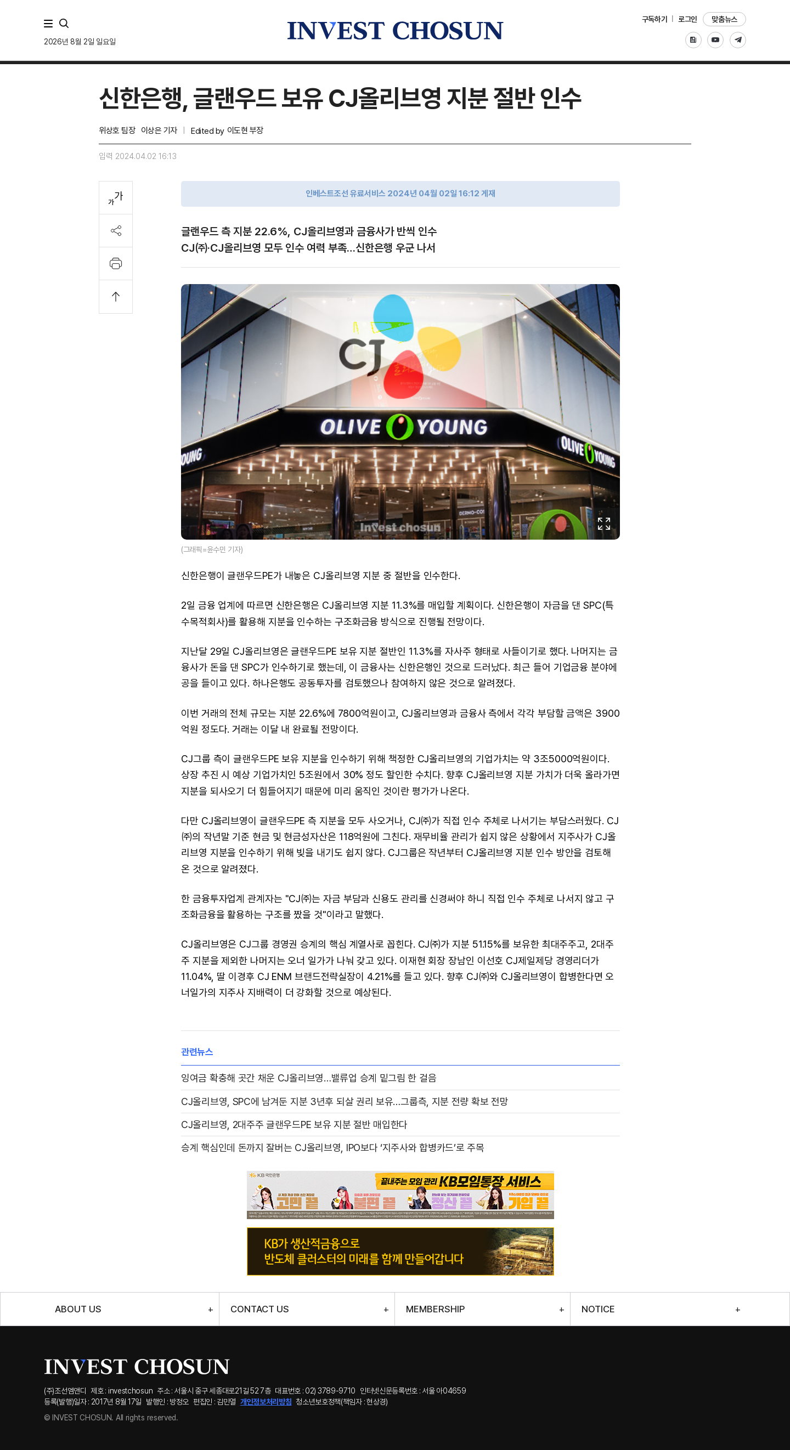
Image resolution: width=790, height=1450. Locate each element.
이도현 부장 (245, 130)
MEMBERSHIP (435, 1309)
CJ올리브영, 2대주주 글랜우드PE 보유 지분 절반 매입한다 (294, 1124)
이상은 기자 (159, 130)
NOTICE (598, 1309)
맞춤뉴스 (724, 19)
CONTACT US (259, 1309)
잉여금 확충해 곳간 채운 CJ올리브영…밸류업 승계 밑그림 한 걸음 (308, 1078)
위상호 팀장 (117, 130)
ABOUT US (78, 1309)
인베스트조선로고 (395, 30)
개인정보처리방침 (266, 1401)
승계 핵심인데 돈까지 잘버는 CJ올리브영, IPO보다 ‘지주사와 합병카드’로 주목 (332, 1147)
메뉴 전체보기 (50, 23)
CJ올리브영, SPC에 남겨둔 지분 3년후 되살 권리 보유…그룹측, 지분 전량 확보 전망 (344, 1101)
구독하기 (655, 19)
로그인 (687, 19)
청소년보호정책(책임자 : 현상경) (342, 1401)
